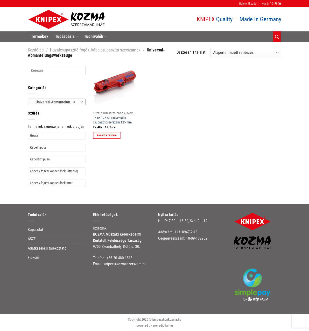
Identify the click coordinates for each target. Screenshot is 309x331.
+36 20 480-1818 (119, 258)
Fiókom (33, 257)
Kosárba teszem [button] (107, 135)
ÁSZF (32, 239)
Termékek (40, 36)
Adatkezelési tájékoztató (47, 248)
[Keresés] (277, 36)
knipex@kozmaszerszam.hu (125, 264)
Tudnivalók (95, 36)
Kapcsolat (35, 229)
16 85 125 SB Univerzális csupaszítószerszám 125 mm (112, 120)
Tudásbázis (66, 36)
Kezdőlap (36, 49)
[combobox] (57, 102)
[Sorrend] (245, 52)
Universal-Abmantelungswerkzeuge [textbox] (56, 102)
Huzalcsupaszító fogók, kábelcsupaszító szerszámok (95, 49)
